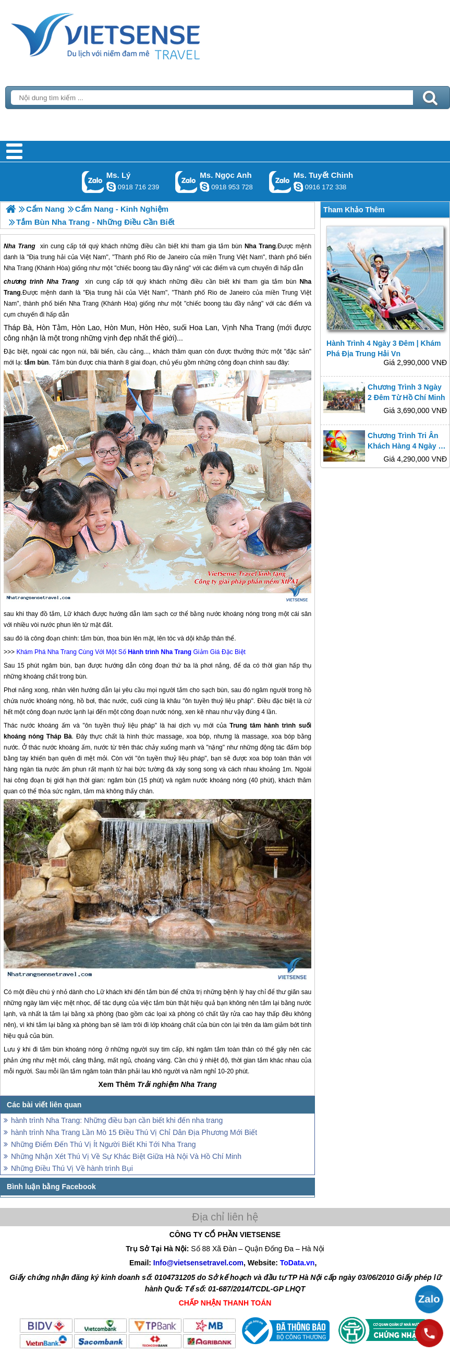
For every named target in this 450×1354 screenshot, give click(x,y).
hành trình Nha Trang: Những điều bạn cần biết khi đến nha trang (117, 1120)
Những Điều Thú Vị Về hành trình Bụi (72, 1168)
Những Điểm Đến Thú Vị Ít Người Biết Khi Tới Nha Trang (103, 1144)
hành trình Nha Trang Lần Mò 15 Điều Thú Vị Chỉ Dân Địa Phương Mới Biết (134, 1132)
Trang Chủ (131, 34)
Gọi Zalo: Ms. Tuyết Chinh (280, 182)
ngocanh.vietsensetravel (204, 187)
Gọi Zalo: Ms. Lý (93, 182)
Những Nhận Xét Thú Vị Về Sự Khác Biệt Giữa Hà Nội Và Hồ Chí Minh (126, 1156)
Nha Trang (62, 281)
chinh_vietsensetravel (298, 187)
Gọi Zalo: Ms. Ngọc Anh (186, 182)
